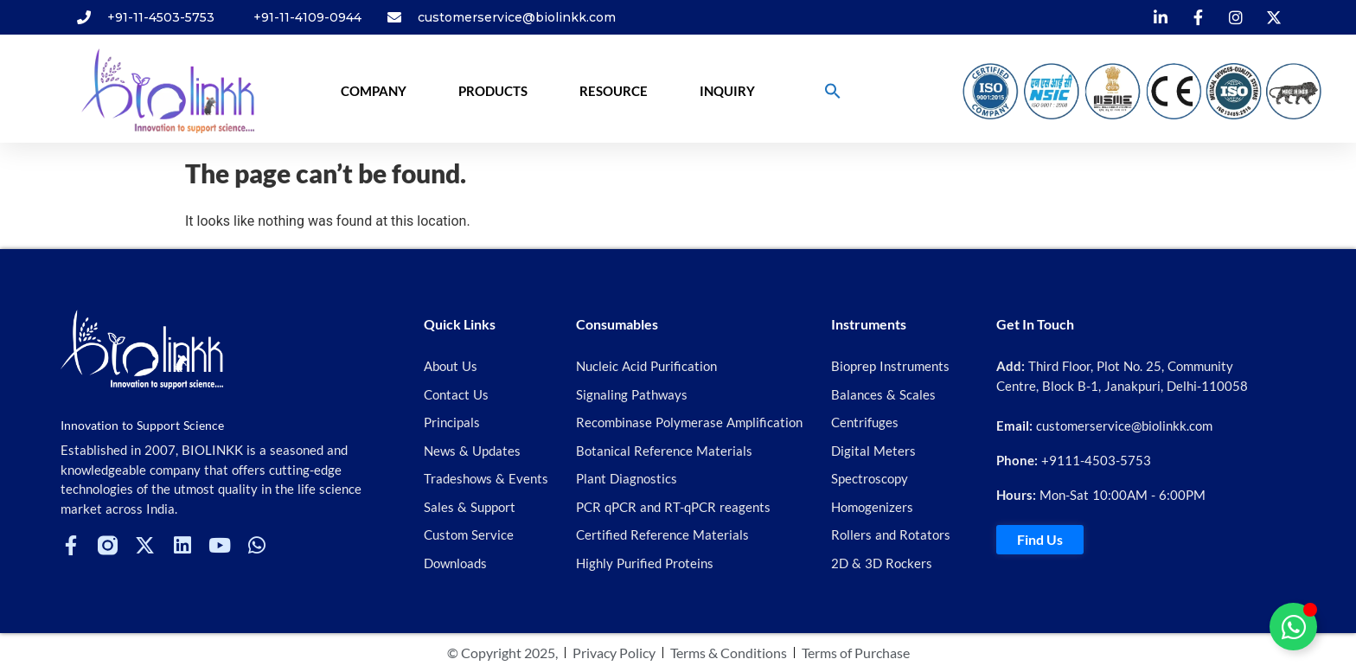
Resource (613, 91)
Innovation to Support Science (142, 425)
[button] (833, 90)
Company (373, 91)
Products (493, 91)
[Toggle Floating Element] (1293, 626)
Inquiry (727, 91)
